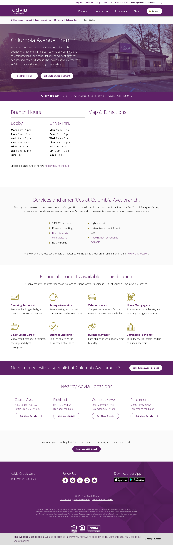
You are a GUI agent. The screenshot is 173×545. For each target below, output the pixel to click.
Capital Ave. (24, 399)
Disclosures (65, 499)
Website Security (82, 499)
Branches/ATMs (121, 2)
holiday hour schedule (57, 165)
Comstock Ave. (104, 399)
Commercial (101, 11)
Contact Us (107, 2)
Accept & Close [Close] (153, 538)
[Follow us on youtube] (87, 480)
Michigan (58, 20)
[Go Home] (20, 10)
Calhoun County (73, 20)
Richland (60, 399)
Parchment (140, 399)
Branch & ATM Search (86, 449)
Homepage (18, 20)
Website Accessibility (102, 499)
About (137, 11)
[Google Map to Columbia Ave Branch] (125, 147)
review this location (137, 253)
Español (79, 2)
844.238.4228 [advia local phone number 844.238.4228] (28, 478)
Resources (121, 11)
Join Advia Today (93, 2)
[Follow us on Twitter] (73, 480)
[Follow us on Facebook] (65, 480)
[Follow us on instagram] (94, 480)
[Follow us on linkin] (80, 480)
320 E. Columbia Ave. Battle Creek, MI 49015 (96, 96)
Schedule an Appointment (57, 75)
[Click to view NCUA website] (94, 528)
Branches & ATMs (43, 20)
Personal (83, 11)
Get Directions (24, 75)
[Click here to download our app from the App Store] (121, 479)
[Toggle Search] (160, 2)
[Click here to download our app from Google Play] (137, 479)
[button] (154, 11)
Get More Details (28, 416)
